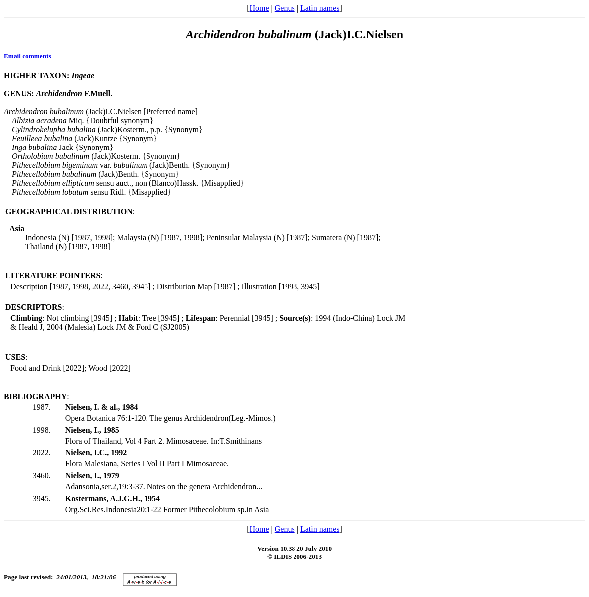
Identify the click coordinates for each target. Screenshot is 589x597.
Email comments (27, 56)
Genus (285, 8)
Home (259, 8)
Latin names (320, 8)
